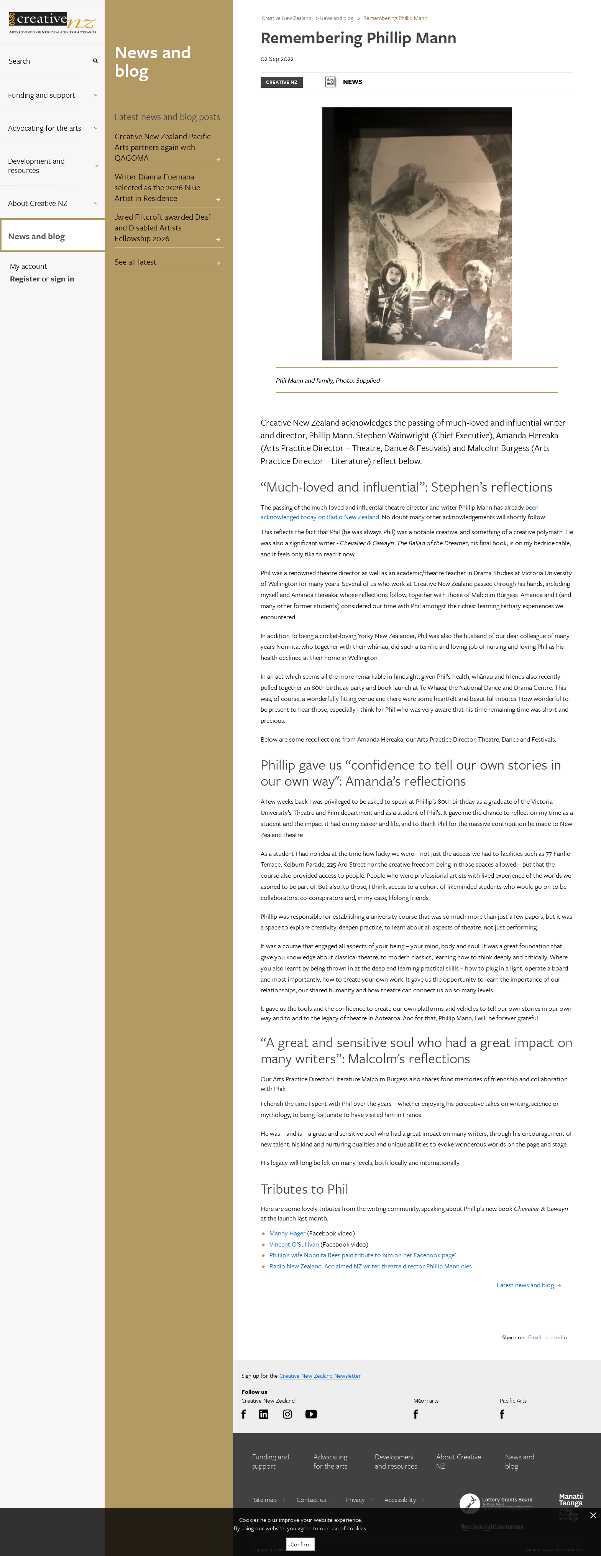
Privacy (360, 1499)
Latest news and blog (525, 1285)
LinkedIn (556, 1337)
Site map (270, 1499)
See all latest (135, 261)
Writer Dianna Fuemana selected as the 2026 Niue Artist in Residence (157, 187)
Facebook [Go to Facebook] (245, 1414)
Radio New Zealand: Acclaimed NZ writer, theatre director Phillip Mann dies (370, 1266)
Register (25, 278)
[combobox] (44, 60)
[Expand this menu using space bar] (96, 93)
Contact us (316, 1499)
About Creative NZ (37, 203)
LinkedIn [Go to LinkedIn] (262, 1414)
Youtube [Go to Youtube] (310, 1414)
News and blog (36, 236)
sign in (62, 278)
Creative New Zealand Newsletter (320, 1375)
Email (535, 1337)
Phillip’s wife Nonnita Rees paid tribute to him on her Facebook (355, 1255)
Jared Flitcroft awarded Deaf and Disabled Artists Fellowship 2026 (163, 227)
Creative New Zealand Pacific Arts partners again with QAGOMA (163, 146)
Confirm (300, 1544)
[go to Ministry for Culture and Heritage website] (571, 1507)
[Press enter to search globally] (95, 60)
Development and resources (36, 165)
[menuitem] (52, 93)
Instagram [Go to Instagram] (286, 1414)
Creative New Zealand (287, 18)
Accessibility (404, 1499)
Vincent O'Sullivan (294, 1244)
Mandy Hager (287, 1233)
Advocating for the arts (44, 127)
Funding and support (41, 94)
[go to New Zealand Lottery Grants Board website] (496, 1503)
